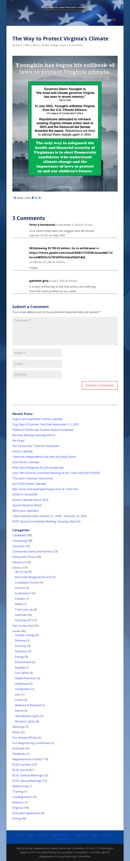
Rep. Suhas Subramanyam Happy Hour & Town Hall (45, 489)
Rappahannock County (26, 759)
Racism (19, 710)
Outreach (18, 748)
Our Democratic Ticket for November (36, 446)
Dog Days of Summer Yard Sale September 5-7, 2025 (45, 424)
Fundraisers (22, 593)
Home (19, 835)
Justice (19, 700)
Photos (106, 835)
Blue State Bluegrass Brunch (33, 577)
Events (16, 568)
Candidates (19, 535)
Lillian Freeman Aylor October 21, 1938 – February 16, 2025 (49, 516)
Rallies (19, 604)
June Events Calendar (25, 462)
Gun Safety (22, 673)
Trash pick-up (24, 609)
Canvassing (19, 541)
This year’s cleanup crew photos (32, 478)
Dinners (20, 588)
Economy (20, 646)
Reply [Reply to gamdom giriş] (109, 284)
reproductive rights (27, 716)
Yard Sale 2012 (24, 620)
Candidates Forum (26, 582)
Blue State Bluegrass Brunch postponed (37, 467)
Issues (62, 45)
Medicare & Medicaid (28, 705)
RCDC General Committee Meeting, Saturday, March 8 (46, 521)
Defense (20, 640)
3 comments (76, 45)
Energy (19, 657)
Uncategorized (21, 797)
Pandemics (19, 754)
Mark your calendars (25, 511)
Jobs (17, 694)
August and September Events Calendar (37, 419)
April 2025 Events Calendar (29, 484)
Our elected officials (24, 737)
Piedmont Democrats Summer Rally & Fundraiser (43, 430)
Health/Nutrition (25, 678)
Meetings (18, 727)
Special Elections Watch (27, 505)
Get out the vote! (23, 625)
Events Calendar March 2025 (30, 500)
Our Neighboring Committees (31, 743)
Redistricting (20, 786)
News (15, 732)
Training (17, 791)
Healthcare (22, 683)
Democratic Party (23, 557)
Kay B (19, 45)
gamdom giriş (38, 281)
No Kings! (18, 440)
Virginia (17, 808)
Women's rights (25, 721)
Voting (16, 818)
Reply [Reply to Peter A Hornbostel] (109, 228)
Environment (23, 662)
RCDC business (21, 764)
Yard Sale (21, 615)
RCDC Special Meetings (27, 781)
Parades (20, 599)
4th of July (21, 572)
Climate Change (49, 45)
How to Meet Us (61, 835)
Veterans (18, 802)
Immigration (23, 689)
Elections (18, 562)
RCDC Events (20, 770)
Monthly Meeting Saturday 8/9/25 (33, 435)
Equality (20, 667)
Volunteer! (63, 839)
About (31, 835)
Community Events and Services (32, 551)
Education (21, 651)
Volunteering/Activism (26, 813)
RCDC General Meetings (27, 775)
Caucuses (18, 546)
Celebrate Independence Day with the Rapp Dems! (44, 457)
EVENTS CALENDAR (24, 494)
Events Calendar (22, 451)
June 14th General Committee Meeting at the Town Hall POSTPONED (56, 473)
